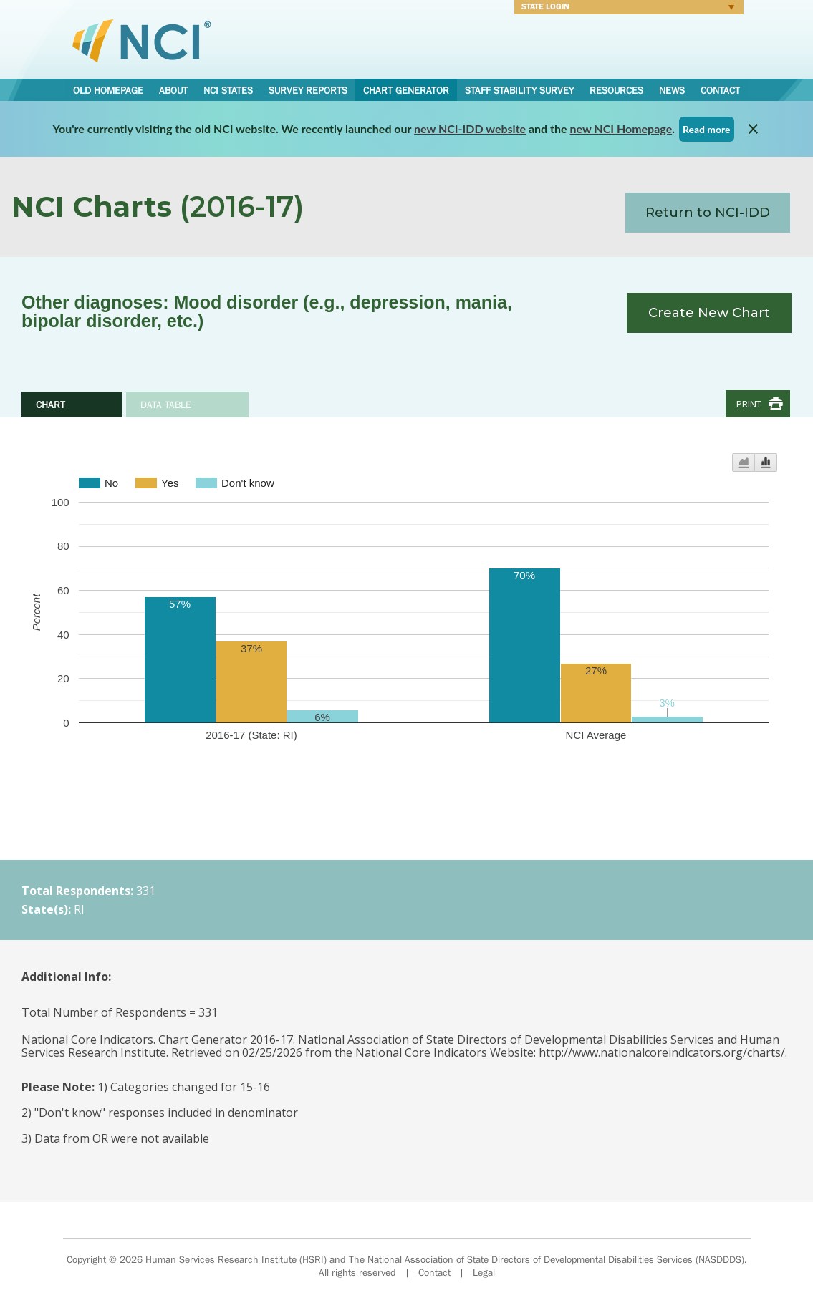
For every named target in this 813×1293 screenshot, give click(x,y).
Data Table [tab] (165, 404)
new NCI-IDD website (470, 128)
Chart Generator (406, 90)
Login (624, 8)
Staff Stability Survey (519, 90)
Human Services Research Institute (221, 1259)
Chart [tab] (50, 404)
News (672, 90)
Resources (616, 90)
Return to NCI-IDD (707, 213)
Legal (484, 1272)
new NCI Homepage (621, 128)
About (173, 90)
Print (748, 403)
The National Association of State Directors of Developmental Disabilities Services (521, 1259)
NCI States (228, 90)
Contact (720, 90)
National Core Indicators (141, 40)
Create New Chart (709, 313)
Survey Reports (308, 90)
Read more (707, 129)
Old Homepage (108, 90)
